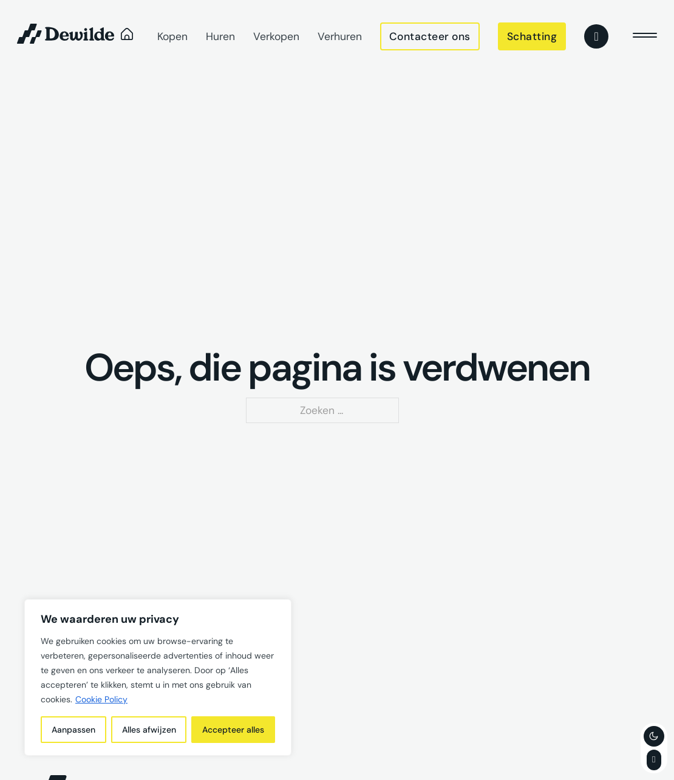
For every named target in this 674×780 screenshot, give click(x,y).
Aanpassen (73, 729)
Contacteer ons (430, 36)
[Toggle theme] (654, 736)
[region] (157, 677)
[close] (645, 36)
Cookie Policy (101, 699)
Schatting (532, 36)
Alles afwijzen (149, 729)
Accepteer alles (233, 729)
